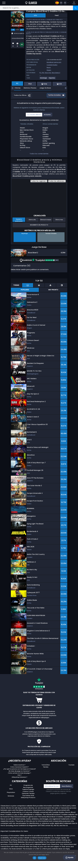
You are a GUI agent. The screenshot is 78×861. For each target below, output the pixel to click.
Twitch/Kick (46, 765)
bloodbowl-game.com (54, 62)
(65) (45, 260)
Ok (34, 858)
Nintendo (11, 796)
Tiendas (45, 767)
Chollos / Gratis (28, 791)
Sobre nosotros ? (19, 765)
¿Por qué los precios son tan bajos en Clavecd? (19, 769)
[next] (22, 30)
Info (35, 15)
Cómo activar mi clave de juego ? (19, 773)
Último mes (59, 220)
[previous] (13, 30)
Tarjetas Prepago (28, 789)
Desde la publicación (19, 220)
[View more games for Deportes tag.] (52, 79)
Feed (56, 15)
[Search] (75, 8)
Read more (42, 858)
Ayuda (69, 857)
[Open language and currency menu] (62, 2)
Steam (49, 70)
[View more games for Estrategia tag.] (43, 79)
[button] (74, 2)
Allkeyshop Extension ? (19, 777)
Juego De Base (43, 88)
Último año (32, 220)
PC (11, 785)
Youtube (71, 765)
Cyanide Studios (52, 65)
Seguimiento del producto (39, 225)
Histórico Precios (28, 88)
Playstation (11, 792)
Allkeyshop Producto (28, 798)
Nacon (49, 67)
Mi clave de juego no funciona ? (19, 771)
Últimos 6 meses (45, 220)
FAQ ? (20, 775)
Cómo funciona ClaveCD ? (19, 767)
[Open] (4, 2)
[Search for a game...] (39, 8)
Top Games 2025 (28, 796)
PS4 (43, 73)
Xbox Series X (56, 73)
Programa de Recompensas (28, 786)
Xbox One (48, 73)
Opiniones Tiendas (28, 793)
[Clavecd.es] (31, 2)
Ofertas (16, 88)
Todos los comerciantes (39, 154)
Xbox (11, 789)
